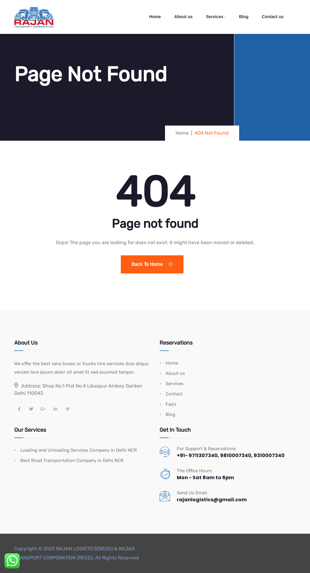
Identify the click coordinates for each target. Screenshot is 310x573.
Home (155, 16)
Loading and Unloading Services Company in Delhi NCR (78, 450)
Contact (174, 394)
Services (214, 16)
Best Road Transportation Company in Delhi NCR (72, 460)
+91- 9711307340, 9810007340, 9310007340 (231, 455)
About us (183, 16)
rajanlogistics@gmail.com (212, 499)
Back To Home (152, 264)
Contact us (273, 16)
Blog (244, 16)
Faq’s (171, 404)
